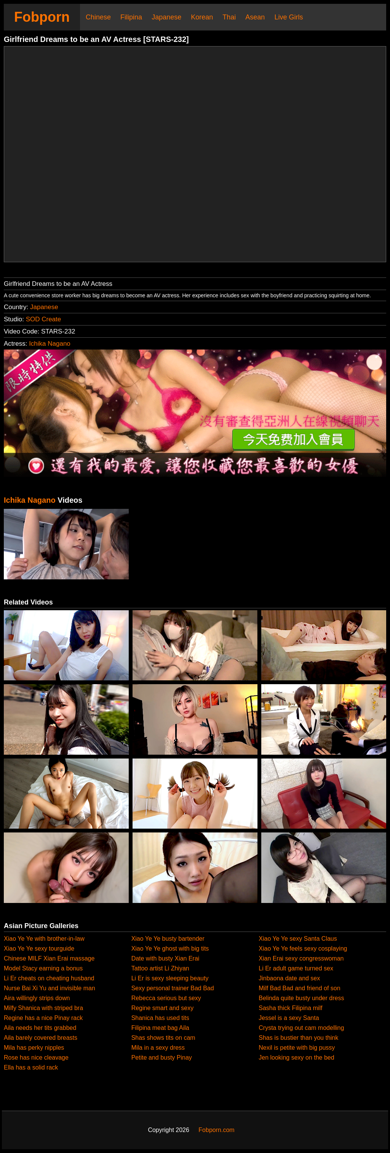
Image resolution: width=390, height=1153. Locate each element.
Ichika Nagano (49, 343)
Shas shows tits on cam (163, 1037)
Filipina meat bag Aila (160, 1028)
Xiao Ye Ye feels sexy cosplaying (303, 948)
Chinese (98, 17)
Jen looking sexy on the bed (296, 1057)
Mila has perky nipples (34, 1047)
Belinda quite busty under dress (301, 998)
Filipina (131, 17)
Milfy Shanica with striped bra (43, 1008)
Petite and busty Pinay (161, 1057)
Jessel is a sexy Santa (289, 1018)
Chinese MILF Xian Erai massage (49, 958)
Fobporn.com (216, 1130)
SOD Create (43, 319)
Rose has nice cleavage (36, 1057)
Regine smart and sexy (162, 1008)
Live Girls (288, 17)
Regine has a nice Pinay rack (43, 1018)
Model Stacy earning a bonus (43, 968)
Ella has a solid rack (31, 1067)
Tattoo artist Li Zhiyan (160, 968)
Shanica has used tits (160, 1018)
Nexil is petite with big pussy (297, 1047)
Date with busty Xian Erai (165, 958)
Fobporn (42, 17)
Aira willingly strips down (37, 998)
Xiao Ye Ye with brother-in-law (44, 938)
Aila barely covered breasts (40, 1037)
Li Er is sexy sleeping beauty (170, 978)
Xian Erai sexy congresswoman (301, 958)
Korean (202, 17)
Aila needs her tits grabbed (40, 1028)
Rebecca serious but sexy (166, 998)
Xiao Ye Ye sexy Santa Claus (298, 938)
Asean (255, 17)
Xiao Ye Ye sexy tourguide (39, 948)
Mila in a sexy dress (158, 1047)
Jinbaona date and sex (289, 978)
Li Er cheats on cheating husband (49, 978)
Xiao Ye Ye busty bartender (168, 938)
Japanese (166, 17)
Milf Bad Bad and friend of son (299, 988)
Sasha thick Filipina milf (290, 1008)
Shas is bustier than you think (298, 1037)
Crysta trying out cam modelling (301, 1028)
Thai (229, 17)
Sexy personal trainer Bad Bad (172, 988)
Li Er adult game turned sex (296, 968)
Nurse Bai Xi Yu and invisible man (49, 988)
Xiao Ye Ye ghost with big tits (170, 948)
